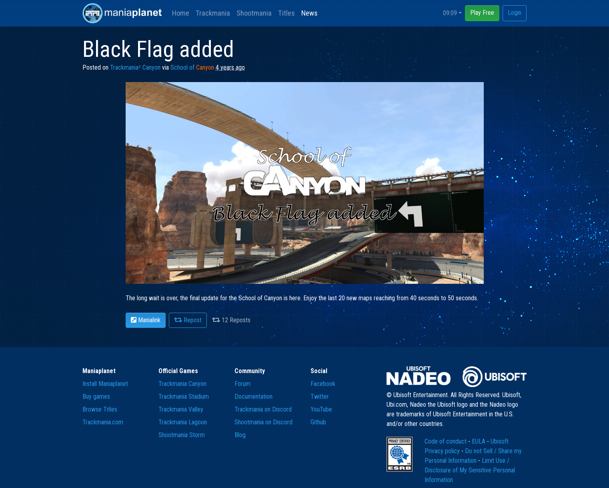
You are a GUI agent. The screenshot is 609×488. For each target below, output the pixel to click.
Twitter (320, 396)
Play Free (482, 12)
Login (514, 12)
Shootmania (254, 13)
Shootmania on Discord (263, 422)
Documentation (253, 396)
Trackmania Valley (180, 409)
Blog (240, 435)
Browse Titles (99, 409)
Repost (188, 320)
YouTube (321, 409)
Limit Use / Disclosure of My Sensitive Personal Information (470, 470)
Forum (242, 384)
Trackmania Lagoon (182, 422)
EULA (479, 441)
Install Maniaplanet (105, 384)
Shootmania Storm (181, 435)
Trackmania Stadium (183, 396)
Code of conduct (446, 441)
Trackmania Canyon (182, 384)
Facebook (323, 384)
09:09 (450, 13)
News (309, 13)
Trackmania (213, 13)
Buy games (96, 396)
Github (318, 422)
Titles (286, 13)
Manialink (145, 320)
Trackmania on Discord (263, 409)
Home (180, 13)
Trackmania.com (102, 422)
